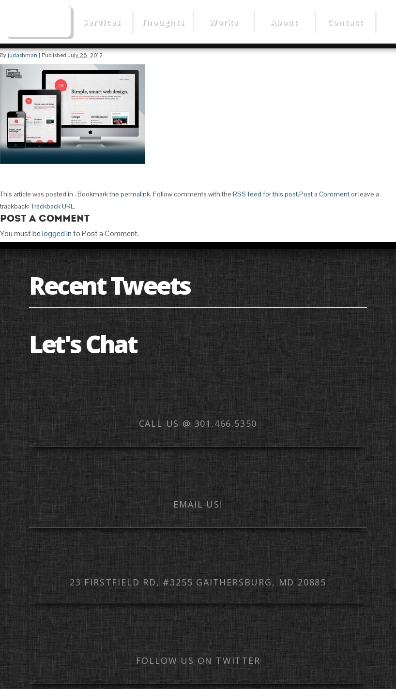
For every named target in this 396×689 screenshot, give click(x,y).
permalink (135, 194)
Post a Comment (324, 194)
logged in (57, 233)
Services (101, 21)
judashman (22, 55)
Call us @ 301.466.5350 (198, 423)
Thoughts (162, 21)
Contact (345, 21)
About (284, 21)
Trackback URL (52, 206)
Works (223, 21)
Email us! (197, 504)
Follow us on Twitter (198, 660)
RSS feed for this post (265, 194)
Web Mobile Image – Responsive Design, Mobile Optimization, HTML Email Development (37, 20)
